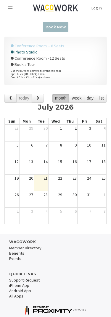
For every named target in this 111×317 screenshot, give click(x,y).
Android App (20, 290)
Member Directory (25, 248)
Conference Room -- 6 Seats (37, 45)
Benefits (16, 253)
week (77, 98)
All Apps (16, 296)
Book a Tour (23, 64)
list (101, 98)
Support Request (24, 280)
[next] (38, 98)
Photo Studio (24, 52)
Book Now (56, 27)
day (90, 98)
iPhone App (19, 285)
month (61, 98)
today (24, 98)
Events (15, 258)
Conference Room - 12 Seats (38, 58)
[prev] (10, 98)
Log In (96, 8)
